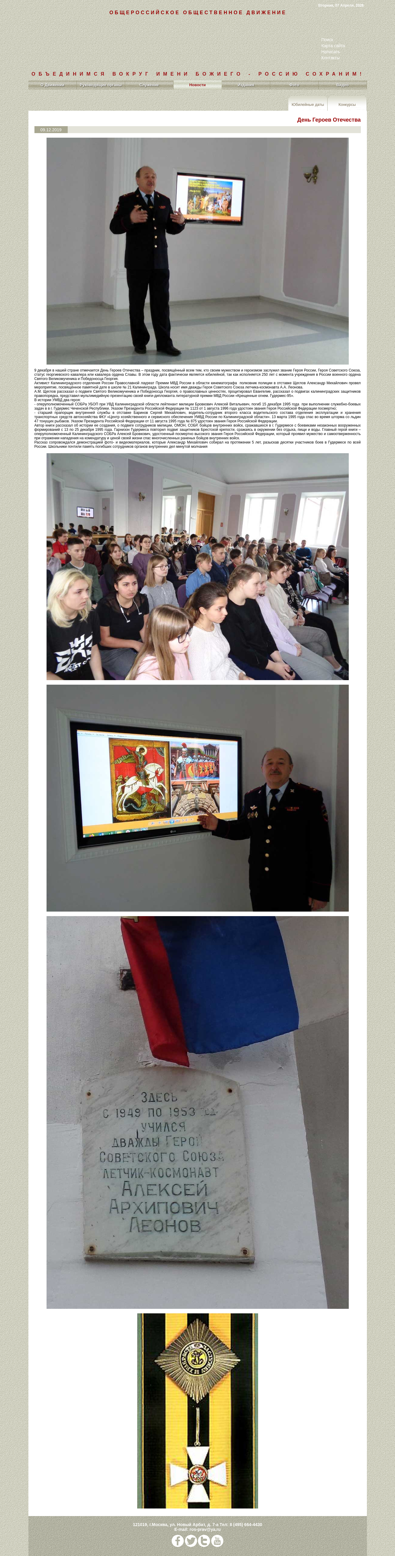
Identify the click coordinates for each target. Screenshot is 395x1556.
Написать (331, 51)
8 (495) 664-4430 (246, 1524)
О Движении (52, 85)
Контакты (331, 57)
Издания (246, 85)
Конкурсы (347, 104)
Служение (149, 85)
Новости (197, 85)
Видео (342, 85)
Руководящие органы (101, 85)
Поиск (327, 39)
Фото (294, 85)
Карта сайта (333, 45)
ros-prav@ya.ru (205, 1529)
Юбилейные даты (308, 104)
